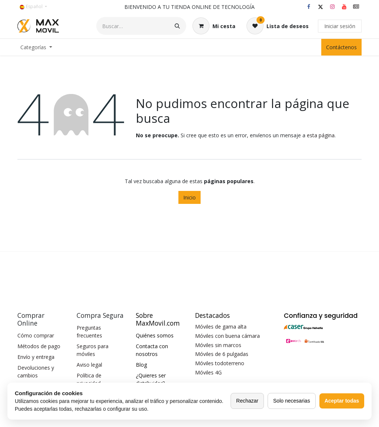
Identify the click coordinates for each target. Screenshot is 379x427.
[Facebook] (308, 6)
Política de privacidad (89, 379)
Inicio (189, 197)
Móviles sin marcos (218, 345)
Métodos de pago (38, 346)
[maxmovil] (356, 6)
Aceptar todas (342, 401)
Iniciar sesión (339, 26)
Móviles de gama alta (220, 326)
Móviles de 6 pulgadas (221, 353)
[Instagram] (332, 6)
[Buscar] (177, 26)
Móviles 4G (208, 372)
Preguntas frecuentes (89, 331)
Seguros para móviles (92, 350)
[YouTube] (344, 6)
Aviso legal (89, 364)
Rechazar (247, 401)
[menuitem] (36, 47)
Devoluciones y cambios (35, 371)
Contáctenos (341, 47)
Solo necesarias (291, 401)
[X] (320, 6)
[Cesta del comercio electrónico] (214, 26)
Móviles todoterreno (219, 363)
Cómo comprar (35, 335)
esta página (321, 135)
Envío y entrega (35, 356)
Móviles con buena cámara (227, 335)
